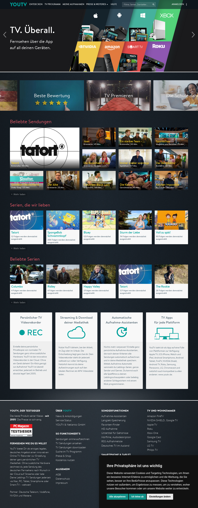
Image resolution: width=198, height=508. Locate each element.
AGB (58, 474)
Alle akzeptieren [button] (117, 496)
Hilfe (114, 4)
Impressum (62, 483)
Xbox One (152, 433)
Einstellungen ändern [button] (160, 496)
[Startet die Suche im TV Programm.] (139, 4)
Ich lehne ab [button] (137, 496)
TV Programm (52, 4)
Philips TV (152, 450)
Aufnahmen (73, 4)
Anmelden (178, 4)
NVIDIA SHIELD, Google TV (162, 420)
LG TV (150, 445)
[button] (186, 4)
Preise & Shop (63, 456)
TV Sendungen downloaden (71, 447)
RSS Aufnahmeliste (111, 441)
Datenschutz (63, 478)
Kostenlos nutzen (65, 460)
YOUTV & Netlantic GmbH (70, 424)
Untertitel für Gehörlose (114, 433)
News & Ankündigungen (69, 416)
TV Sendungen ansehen (69, 443)
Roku (150, 429)
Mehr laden (19, 194)
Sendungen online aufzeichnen (73, 439)
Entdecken (36, 4)
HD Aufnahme (109, 429)
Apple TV (152, 424)
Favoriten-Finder (110, 424)
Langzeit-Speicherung (113, 420)
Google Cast (154, 437)
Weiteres (96, 4)
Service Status (63, 420)
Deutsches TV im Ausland (115, 445)
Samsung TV (154, 441)
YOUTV (18, 4)
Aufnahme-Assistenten (114, 416)
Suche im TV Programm (69, 451)
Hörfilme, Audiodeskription (116, 437)
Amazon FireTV (155, 416)
